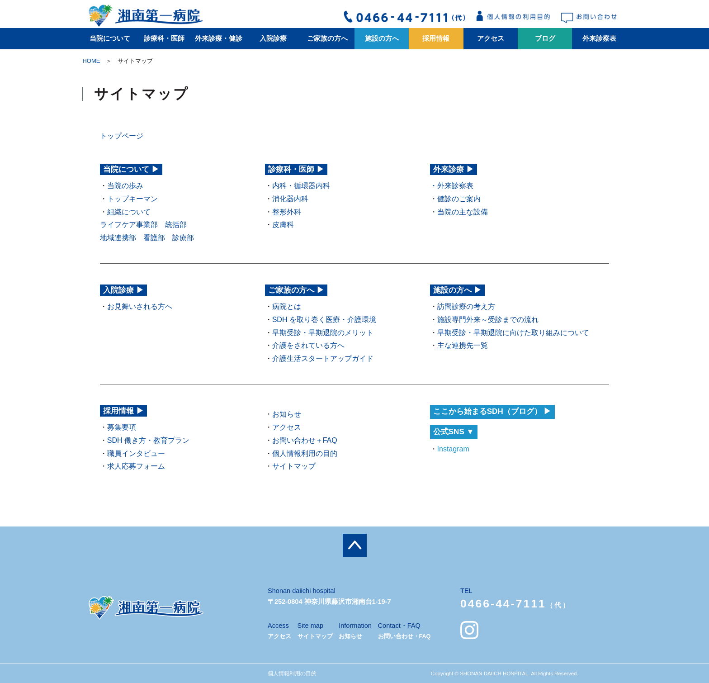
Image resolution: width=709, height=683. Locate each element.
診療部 (183, 238)
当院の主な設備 (462, 212)
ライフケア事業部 (129, 224)
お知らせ (286, 414)
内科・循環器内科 (301, 186)
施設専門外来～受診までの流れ (488, 319)
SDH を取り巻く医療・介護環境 (324, 319)
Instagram (453, 449)
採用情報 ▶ (123, 411)
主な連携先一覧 (462, 345)
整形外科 (286, 212)
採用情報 (435, 38)
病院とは (286, 306)
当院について (110, 38)
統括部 (176, 224)
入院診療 (273, 38)
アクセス (490, 38)
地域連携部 (118, 238)
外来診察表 (599, 38)
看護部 (154, 238)
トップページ (121, 136)
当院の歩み (125, 186)
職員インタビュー (136, 453)
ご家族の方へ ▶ (296, 290)
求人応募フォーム (136, 466)
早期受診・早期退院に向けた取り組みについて (513, 333)
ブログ (545, 38)
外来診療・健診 (218, 38)
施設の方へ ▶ (457, 290)
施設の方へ (382, 38)
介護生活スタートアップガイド (322, 358)
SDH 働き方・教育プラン (148, 440)
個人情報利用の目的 (304, 453)
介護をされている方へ (308, 345)
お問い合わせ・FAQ (404, 636)
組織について (129, 212)
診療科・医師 (164, 38)
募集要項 (121, 427)
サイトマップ (294, 466)
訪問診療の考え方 (466, 306)
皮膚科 (283, 224)
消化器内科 (290, 199)
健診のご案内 (459, 199)
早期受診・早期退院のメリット (322, 333)
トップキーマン (132, 199)
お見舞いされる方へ (139, 306)
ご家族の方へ (327, 38)
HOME (91, 60)
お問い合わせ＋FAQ (304, 440)
